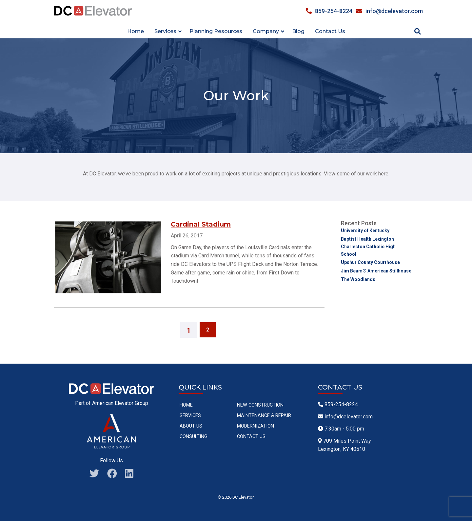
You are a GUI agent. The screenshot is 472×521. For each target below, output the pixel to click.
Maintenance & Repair (264, 415)
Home (135, 31)
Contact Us (330, 31)
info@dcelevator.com (389, 11)
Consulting (193, 436)
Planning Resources (215, 31)
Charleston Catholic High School (368, 250)
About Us (191, 426)
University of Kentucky (365, 230)
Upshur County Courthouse (370, 262)
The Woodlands (358, 279)
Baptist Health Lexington (367, 239)
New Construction (260, 405)
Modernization (255, 426)
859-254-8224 (329, 11)
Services (190, 415)
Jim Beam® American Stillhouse (376, 270)
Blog (298, 31)
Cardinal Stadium (201, 224)
